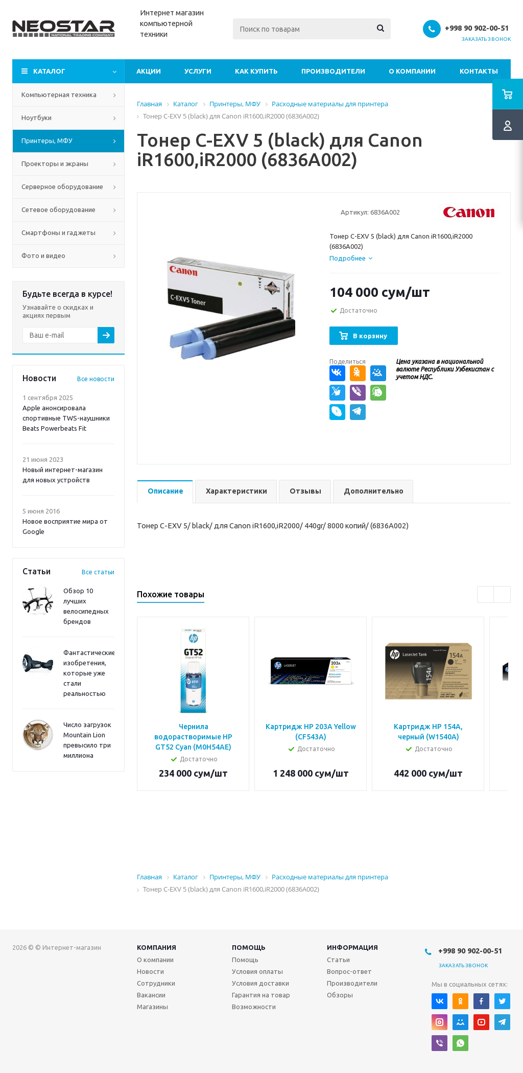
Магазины (152, 1006)
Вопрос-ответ (349, 971)
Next (502, 595)
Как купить (256, 71)
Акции (148, 71)
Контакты (479, 71)
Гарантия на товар (261, 994)
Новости (150, 971)
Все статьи (98, 572)
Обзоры (340, 994)
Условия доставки (260, 983)
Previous (486, 595)
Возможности (254, 1006)
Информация (352, 947)
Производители (333, 71)
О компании (412, 71)
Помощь (249, 947)
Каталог (49, 71)
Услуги (197, 71)
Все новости (95, 379)
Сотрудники (156, 983)
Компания (156, 947)
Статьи (338, 959)
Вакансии (151, 994)
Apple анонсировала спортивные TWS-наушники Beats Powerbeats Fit (66, 418)
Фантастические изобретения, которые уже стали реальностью (89, 673)
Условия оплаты (257, 971)
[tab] (350, 258)
